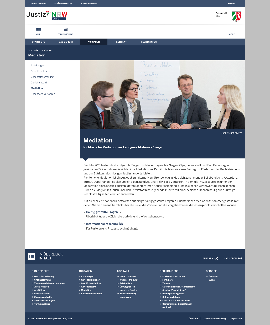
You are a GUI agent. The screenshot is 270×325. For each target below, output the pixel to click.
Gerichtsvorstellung (44, 276)
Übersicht (213, 276)
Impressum (125, 297)
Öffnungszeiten (127, 286)
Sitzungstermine (42, 280)
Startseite (38, 42)
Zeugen (166, 283)
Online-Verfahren (171, 297)
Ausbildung (39, 290)
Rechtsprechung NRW (173, 293)
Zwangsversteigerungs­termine (49, 283)
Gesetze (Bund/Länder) (174, 290)
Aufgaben (94, 42)
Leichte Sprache (38, 3)
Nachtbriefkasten (128, 290)
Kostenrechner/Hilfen (173, 276)
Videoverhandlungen (44, 300)
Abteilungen (37, 65)
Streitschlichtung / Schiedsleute (178, 286)
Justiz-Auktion (41, 286)
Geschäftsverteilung (42, 76)
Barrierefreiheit (89, 3)
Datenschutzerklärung (215, 318)
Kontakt (232, 3)
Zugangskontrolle (43, 297)
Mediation (37, 88)
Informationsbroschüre (102, 224)
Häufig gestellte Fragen (102, 212)
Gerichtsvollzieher (41, 71)
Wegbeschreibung (128, 280)
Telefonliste (126, 283)
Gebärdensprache (63, 3)
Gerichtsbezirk (39, 82)
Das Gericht (66, 42)
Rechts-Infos (149, 42)
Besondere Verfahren (43, 93)
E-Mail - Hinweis (128, 276)
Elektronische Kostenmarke (176, 300)
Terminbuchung (65, 34)
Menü (38, 34)
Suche (232, 34)
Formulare (167, 280)
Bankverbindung (128, 293)
